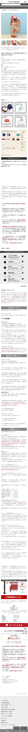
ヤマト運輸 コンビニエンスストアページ (10, 425)
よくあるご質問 (4, 707)
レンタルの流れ (4, 700)
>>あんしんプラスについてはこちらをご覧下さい (11, 549)
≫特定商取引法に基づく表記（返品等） (10, 681)
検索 (24, 4)
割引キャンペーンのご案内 (6, 713)
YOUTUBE (24, 164)
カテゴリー (9, 7)
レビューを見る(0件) (6, 676)
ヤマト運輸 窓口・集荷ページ (8, 420)
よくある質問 (25, 7)
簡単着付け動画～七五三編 (6, 711)
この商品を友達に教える (7, 682)
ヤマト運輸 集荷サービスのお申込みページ (11, 415)
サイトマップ (4, 718)
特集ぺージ (14, 7)
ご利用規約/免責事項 (5, 702)
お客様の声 (3, 720)
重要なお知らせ (4, 722)
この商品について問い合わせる (8, 679)
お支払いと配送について (6, 704)
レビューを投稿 (5, 677)
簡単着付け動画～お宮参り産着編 (8, 709)
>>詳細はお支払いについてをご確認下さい (10, 310)
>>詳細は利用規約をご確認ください (8, 431)
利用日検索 (3, 7)
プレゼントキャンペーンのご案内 (8, 724)
